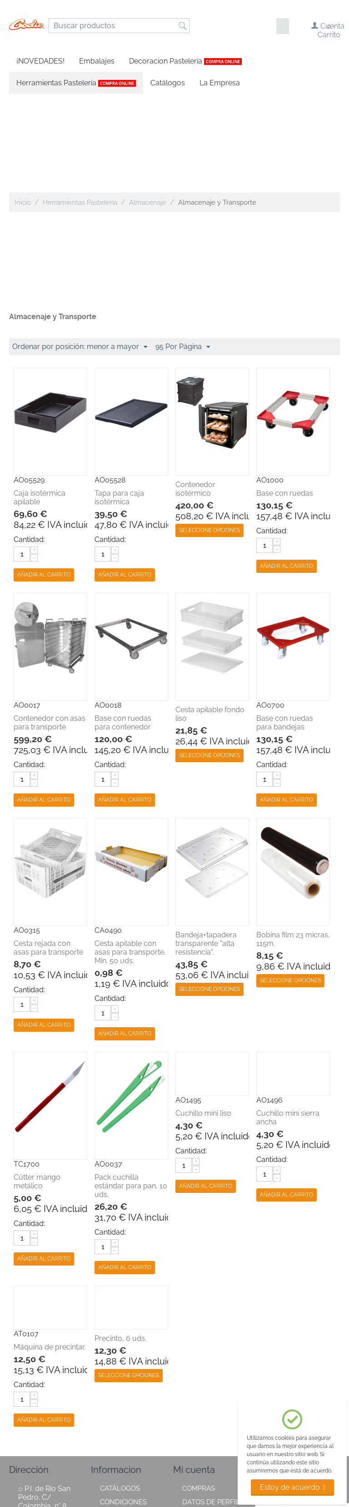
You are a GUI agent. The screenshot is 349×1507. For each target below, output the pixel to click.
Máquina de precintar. (49, 1248)
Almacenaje (147, 104)
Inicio (23, 104)
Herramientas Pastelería (80, 104)
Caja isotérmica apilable (39, 399)
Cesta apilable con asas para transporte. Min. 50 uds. (130, 854)
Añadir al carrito (43, 476)
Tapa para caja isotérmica (119, 399)
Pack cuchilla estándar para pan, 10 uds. (131, 1087)
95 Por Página (182, 248)
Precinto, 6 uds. (120, 1240)
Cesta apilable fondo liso (209, 615)
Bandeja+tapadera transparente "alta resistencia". (206, 845)
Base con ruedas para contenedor (123, 624)
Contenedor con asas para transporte (49, 624)
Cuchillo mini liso (203, 1014)
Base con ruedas (284, 394)
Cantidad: (29, 441)
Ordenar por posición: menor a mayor (79, 248)
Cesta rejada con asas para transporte (48, 849)
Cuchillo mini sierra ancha (287, 1019)
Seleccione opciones (209, 431)
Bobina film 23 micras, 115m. (293, 840)
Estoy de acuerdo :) (292, 1487)
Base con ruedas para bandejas (284, 624)
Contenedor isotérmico (195, 390)
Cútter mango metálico (37, 1083)
